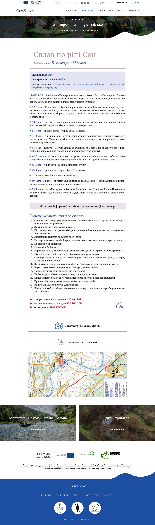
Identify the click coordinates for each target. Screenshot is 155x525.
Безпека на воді (117, 10)
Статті (102, 10)
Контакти (134, 10)
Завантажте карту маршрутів (77, 342)
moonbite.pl (88, 519)
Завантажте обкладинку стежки (77, 325)
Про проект (71, 10)
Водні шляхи (88, 10)
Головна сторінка (62, 30)
